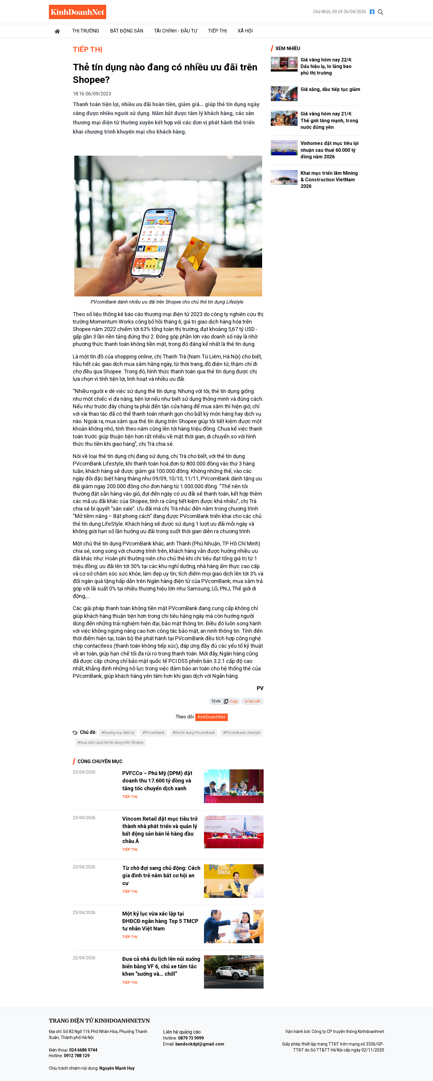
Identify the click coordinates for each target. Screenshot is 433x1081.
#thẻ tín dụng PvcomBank (194, 733)
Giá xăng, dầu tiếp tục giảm (330, 89)
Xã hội (245, 31)
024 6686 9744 (83, 1050)
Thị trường (85, 31)
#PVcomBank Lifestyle (241, 733)
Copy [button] (231, 701)
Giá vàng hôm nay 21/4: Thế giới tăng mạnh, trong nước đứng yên (329, 120)
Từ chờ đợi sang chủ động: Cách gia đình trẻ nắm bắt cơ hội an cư (161, 875)
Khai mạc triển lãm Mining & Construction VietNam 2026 (329, 179)
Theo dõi (185, 717)
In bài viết (252, 701)
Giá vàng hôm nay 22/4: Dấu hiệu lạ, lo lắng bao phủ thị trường (326, 66)
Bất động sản (126, 31)
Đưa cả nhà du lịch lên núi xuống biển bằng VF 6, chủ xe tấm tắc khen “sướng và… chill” (161, 966)
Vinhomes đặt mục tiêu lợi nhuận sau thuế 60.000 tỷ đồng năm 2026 (329, 150)
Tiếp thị (217, 31)
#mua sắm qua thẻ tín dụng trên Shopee (110, 742)
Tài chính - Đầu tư (175, 31)
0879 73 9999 (191, 1038)
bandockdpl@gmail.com (199, 1044)
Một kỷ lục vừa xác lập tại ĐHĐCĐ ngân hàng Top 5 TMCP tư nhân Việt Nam (160, 921)
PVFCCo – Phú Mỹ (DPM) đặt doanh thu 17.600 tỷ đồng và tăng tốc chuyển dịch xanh (157, 780)
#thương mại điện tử (117, 733)
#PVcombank (153, 733)
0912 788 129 (76, 1055)
